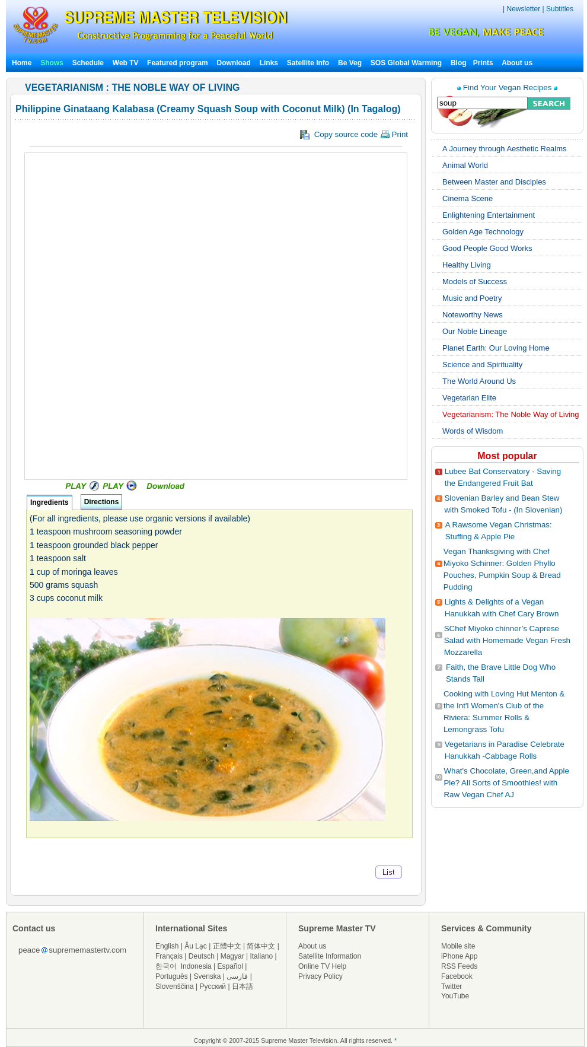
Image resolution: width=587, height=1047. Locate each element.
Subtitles (559, 9)
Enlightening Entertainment (488, 215)
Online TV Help (322, 966)
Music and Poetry (472, 298)
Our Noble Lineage (474, 331)
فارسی (237, 976)
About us (517, 63)
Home (21, 63)
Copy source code (354, 134)
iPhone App (459, 956)
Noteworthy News (472, 314)
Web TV (127, 63)
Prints (484, 63)
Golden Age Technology (483, 231)
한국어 (166, 966)
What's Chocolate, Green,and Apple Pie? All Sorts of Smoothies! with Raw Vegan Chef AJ (506, 782)
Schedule (88, 63)
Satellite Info (308, 63)
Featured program (177, 63)
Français (169, 956)
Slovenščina (174, 986)
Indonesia (196, 966)
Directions (101, 502)
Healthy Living (466, 264)
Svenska (207, 976)
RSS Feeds (459, 966)
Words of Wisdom (472, 431)
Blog (459, 63)
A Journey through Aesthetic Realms (504, 148)
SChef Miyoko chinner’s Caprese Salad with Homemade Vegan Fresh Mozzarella (507, 640)
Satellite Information (329, 956)
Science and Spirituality (482, 364)
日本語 (242, 986)
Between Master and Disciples (494, 181)
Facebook (457, 976)
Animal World (465, 165)
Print (394, 134)
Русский (213, 986)
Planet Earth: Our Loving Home (496, 347)
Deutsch (202, 956)
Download (234, 63)
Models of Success (474, 281)
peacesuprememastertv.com (72, 950)
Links (269, 63)
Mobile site (458, 946)
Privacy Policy (320, 976)
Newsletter (523, 9)
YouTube (455, 996)
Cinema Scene (467, 198)
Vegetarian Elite (469, 397)
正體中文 (227, 946)
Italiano (261, 956)
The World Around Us (479, 381)
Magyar (232, 956)
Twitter (451, 986)
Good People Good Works (487, 248)
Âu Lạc (195, 946)
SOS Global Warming (406, 63)
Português (171, 976)
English (166, 946)
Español (230, 966)
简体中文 (261, 946)
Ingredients (49, 502)
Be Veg (350, 63)
